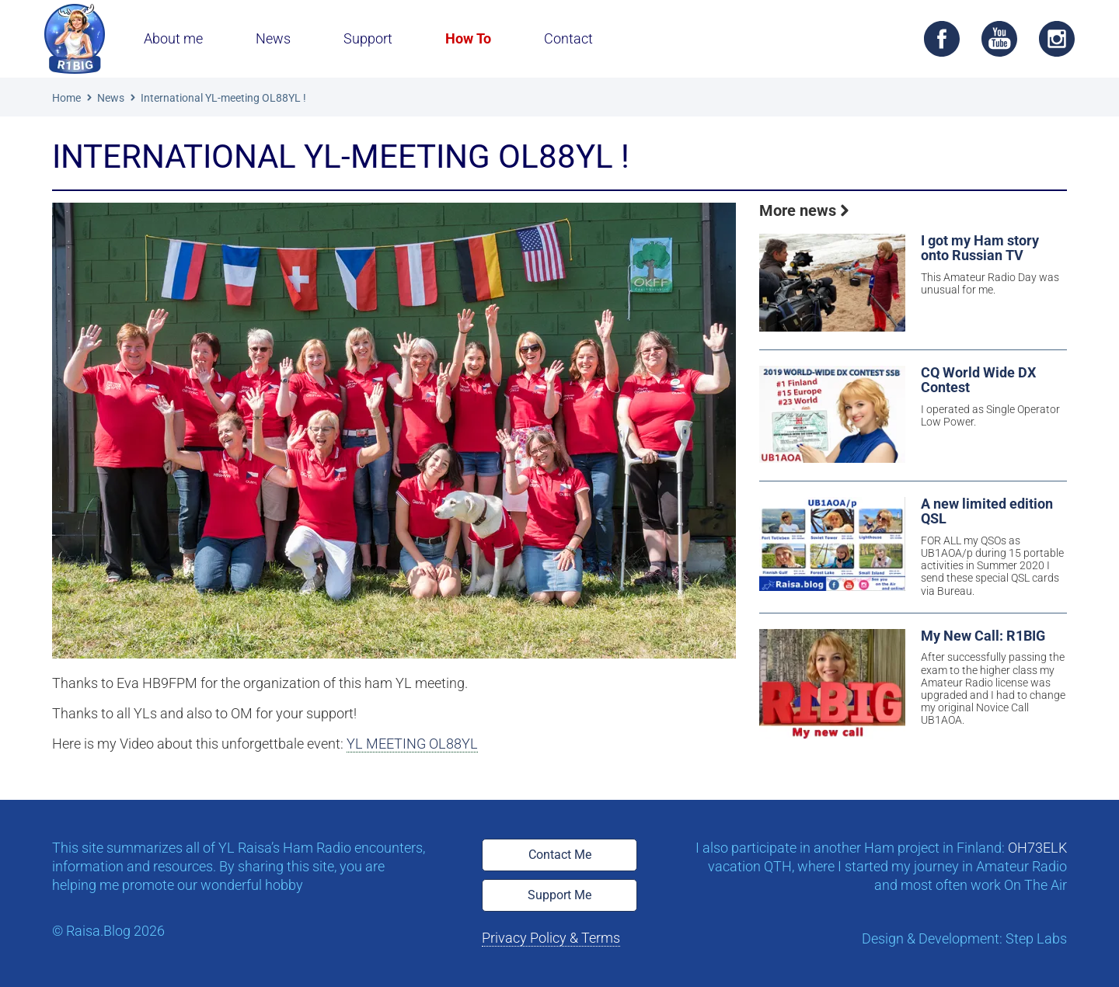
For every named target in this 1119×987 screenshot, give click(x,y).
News (273, 38)
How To (468, 38)
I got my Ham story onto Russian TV (980, 248)
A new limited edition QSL (987, 512)
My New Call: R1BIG (983, 636)
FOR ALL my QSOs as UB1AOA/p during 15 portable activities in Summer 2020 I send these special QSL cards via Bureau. (992, 565)
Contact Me (559, 854)
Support (367, 38)
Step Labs (1036, 938)
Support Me (559, 895)
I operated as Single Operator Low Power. (990, 415)
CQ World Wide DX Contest (978, 380)
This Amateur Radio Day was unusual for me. (990, 283)
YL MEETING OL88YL (412, 743)
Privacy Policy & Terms (551, 938)
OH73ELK (1037, 847)
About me (173, 38)
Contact (568, 38)
